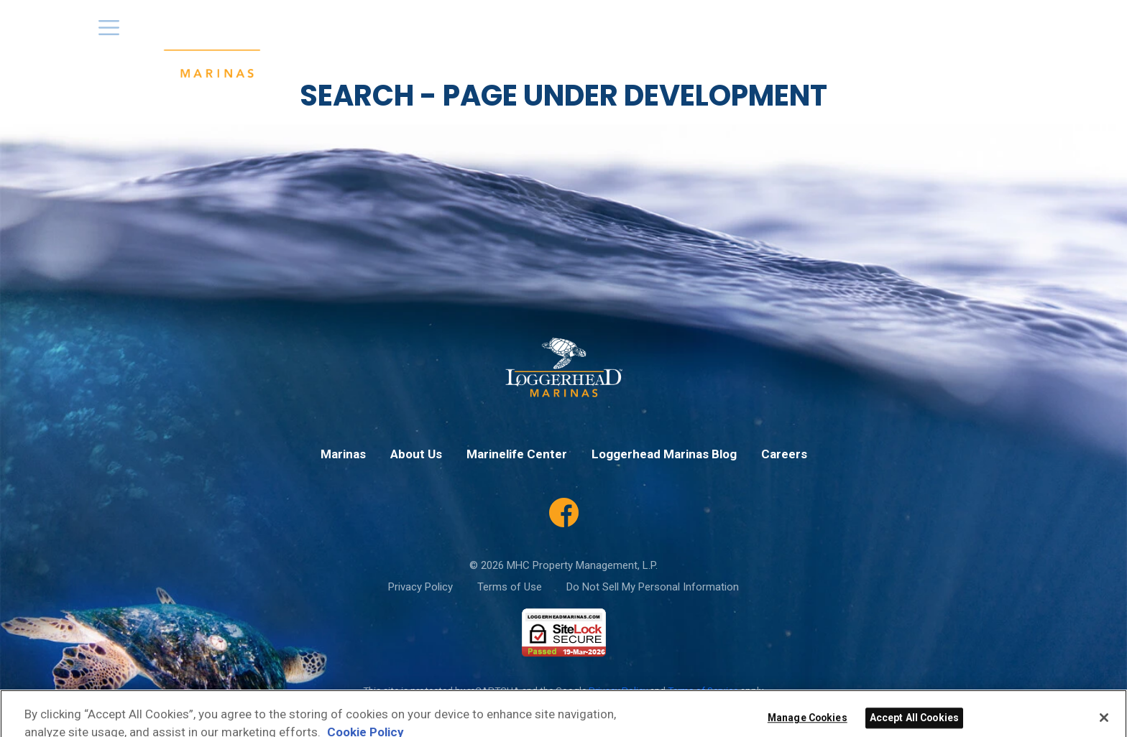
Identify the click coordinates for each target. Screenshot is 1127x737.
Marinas (522, 34)
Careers (893, 34)
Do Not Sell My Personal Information (652, 586)
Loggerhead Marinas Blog (664, 454)
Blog (842, 34)
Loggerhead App (769, 34)
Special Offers (666, 34)
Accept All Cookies (915, 725)
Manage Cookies (807, 725)
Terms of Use (509, 586)
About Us (585, 34)
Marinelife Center (980, 34)
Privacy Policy (420, 586)
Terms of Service (703, 690)
